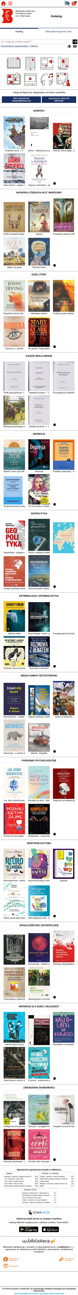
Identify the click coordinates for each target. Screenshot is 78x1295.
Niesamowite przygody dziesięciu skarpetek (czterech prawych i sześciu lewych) (30, 1186)
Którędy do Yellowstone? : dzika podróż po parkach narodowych (42, 1193)
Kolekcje (34, 46)
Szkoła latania (44, 1181)
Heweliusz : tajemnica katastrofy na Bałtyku (36, 1202)
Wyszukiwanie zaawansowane (14, 46)
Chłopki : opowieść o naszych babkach (52, 1176)
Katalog (19, 31)
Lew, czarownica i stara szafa (14, 1179)
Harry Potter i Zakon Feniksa (14, 1183)
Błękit (42, 1186)
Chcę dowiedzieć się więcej (26, 1293)
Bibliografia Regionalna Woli (58, 31)
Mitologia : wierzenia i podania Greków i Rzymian (20, 1176)
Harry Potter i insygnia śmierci (14, 1181)
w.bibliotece (65, 1247)
